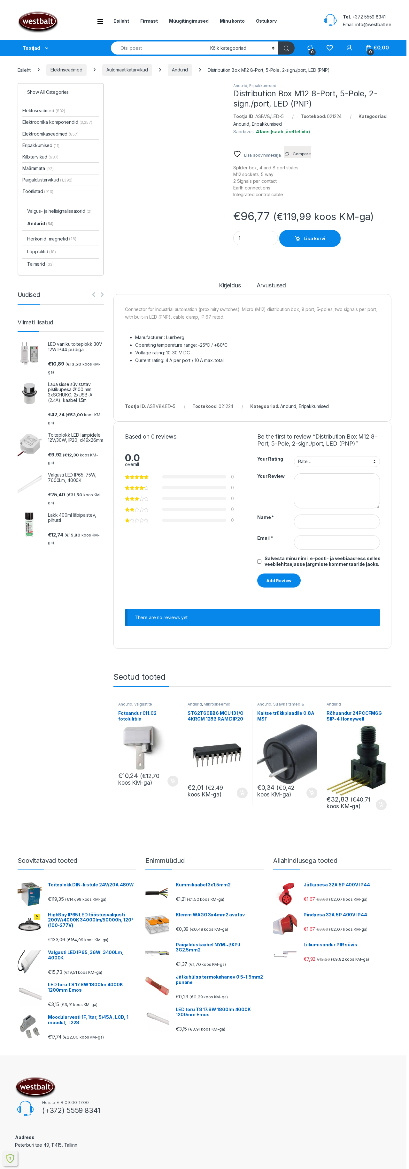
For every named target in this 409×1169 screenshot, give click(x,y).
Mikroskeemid (217, 704)
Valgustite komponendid (135, 706)
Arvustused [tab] (271, 286)
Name (265, 517)
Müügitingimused (189, 21)
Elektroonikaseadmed (50, 134)
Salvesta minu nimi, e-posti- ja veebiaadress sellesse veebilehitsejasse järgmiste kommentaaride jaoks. (325, 561)
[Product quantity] (255, 238)
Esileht (121, 21)
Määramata (38, 168)
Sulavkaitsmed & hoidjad (280, 706)
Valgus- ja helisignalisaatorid (60, 211)
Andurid (180, 69)
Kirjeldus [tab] (230, 286)
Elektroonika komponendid (57, 122)
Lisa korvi (314, 238)
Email (265, 538)
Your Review (270, 476)
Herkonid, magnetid (51, 239)
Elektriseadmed (66, 69)
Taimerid (40, 264)
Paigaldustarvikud (47, 179)
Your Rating (270, 459)
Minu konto (232, 21)
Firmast (149, 21)
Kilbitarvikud (40, 156)
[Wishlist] (329, 48)
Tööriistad (37, 191)
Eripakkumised (262, 85)
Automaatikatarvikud (127, 69)
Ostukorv (266, 21)
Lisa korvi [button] (172, 781)
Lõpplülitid (41, 251)
